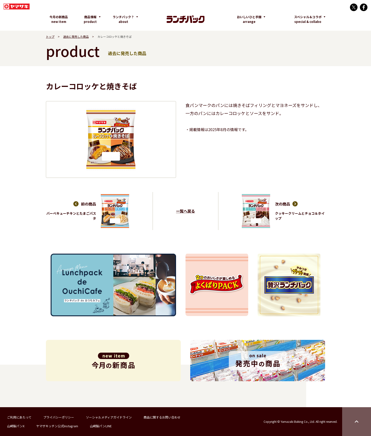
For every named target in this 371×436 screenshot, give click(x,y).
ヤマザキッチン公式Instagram (57, 426)
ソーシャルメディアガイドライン (109, 417)
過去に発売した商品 (76, 36)
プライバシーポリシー (58, 417)
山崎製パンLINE (101, 426)
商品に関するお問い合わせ (162, 417)
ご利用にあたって (19, 417)
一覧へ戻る (185, 211)
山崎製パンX (15, 426)
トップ (50, 36)
